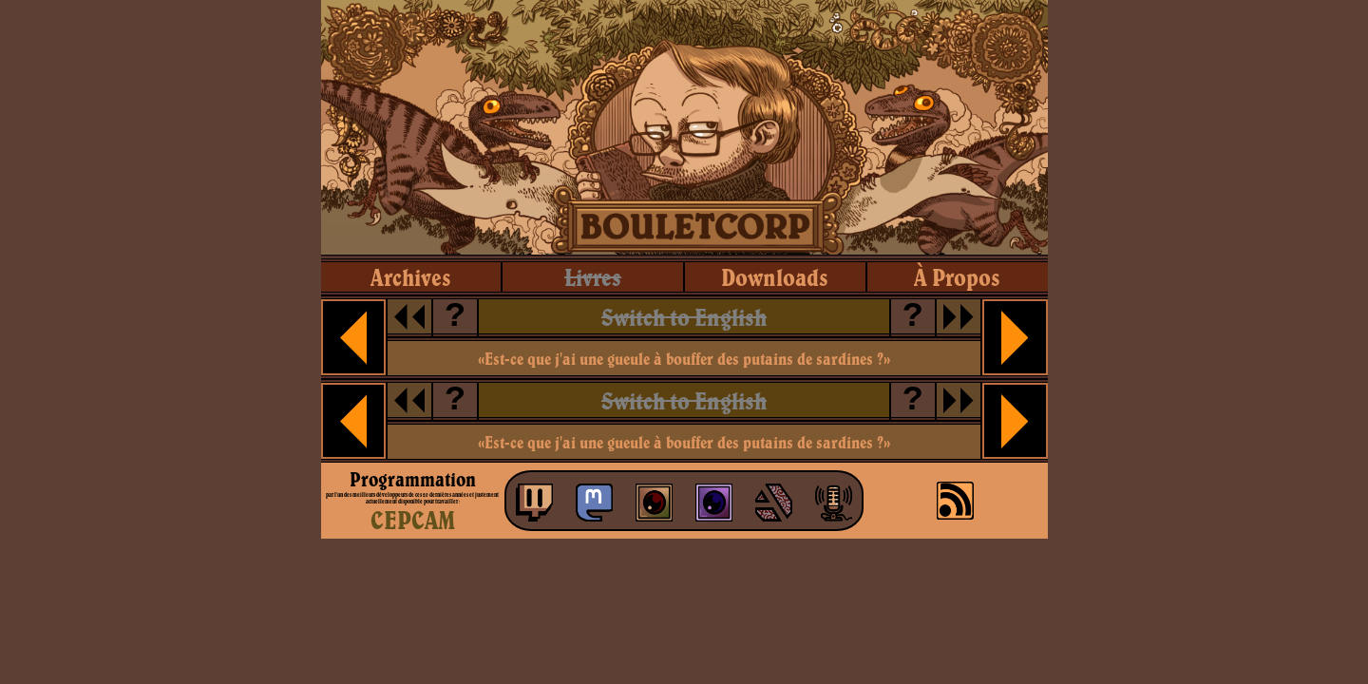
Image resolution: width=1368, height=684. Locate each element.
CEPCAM (412, 519)
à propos (957, 277)
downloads (774, 277)
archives (410, 277)
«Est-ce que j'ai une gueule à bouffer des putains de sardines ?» (684, 359)
